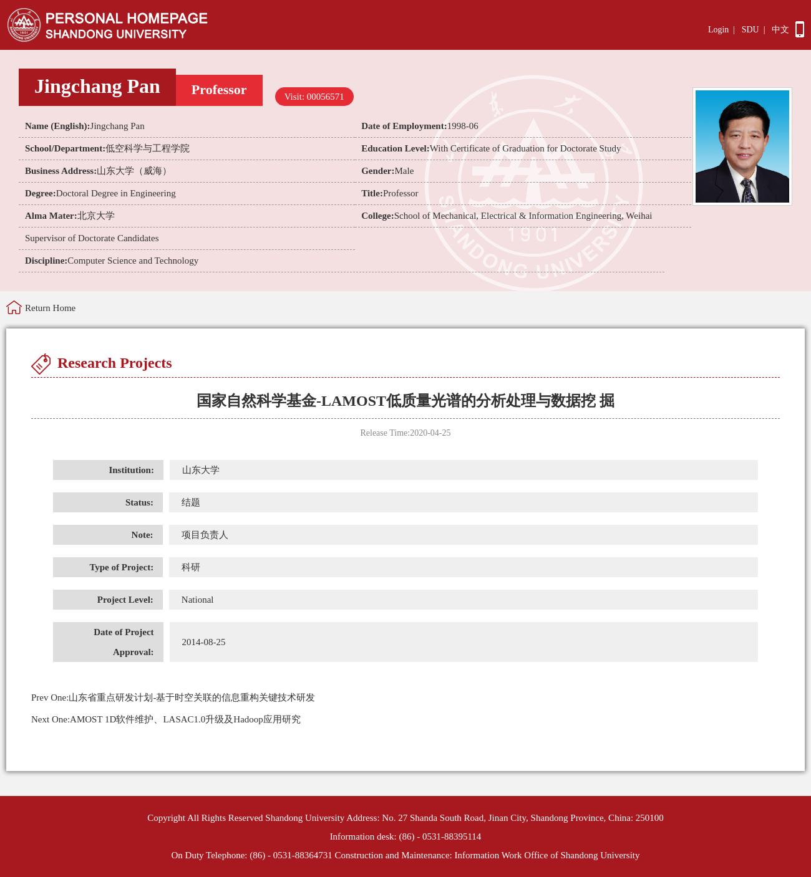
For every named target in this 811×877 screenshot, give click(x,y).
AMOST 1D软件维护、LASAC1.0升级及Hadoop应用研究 (166, 719)
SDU (750, 29)
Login (718, 29)
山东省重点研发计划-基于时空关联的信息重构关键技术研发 (173, 697)
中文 (780, 29)
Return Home (50, 308)
